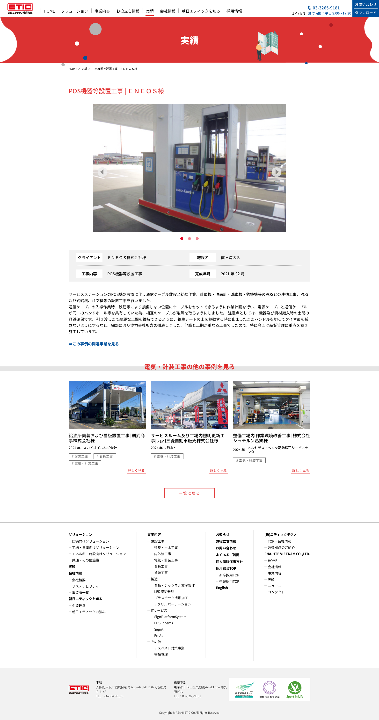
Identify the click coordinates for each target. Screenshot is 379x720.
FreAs (158, 635)
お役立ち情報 (127, 10)
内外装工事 (162, 553)
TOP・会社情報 (279, 541)
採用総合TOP (226, 568)
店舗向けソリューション (90, 541)
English (222, 587)
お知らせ (222, 534)
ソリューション (74, 10)
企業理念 (79, 605)
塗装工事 (161, 572)
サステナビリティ (85, 586)
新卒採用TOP (229, 575)
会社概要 (79, 580)
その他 (156, 641)
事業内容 (102, 10)
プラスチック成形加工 (171, 597)
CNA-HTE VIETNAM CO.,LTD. (287, 553)
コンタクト (276, 592)
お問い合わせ (226, 548)
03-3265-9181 (326, 8)
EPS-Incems (163, 623)
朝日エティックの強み (89, 611)
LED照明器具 (164, 591)
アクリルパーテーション (172, 604)
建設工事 (157, 541)
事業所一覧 (80, 592)
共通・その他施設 (85, 560)
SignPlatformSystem (170, 616)
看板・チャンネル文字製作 (174, 585)
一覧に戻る (189, 493)
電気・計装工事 (166, 560)
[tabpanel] (189, 168)
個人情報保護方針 (229, 561)
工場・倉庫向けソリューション (95, 547)
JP (294, 13)
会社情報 (167, 10)
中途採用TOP (229, 581)
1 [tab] (181, 238)
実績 (150, 10)
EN (302, 13)
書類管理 (161, 654)
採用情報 (234, 10)
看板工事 (161, 566)
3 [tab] (197, 238)
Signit (158, 629)
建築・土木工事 (166, 547)
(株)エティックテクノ (280, 534)
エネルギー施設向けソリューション (99, 553)
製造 (154, 579)
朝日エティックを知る (201, 10)
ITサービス (159, 610)
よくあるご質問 (228, 554)
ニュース (274, 585)
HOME (49, 10)
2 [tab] (189, 238)
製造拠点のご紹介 (281, 547)
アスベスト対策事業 (169, 648)
